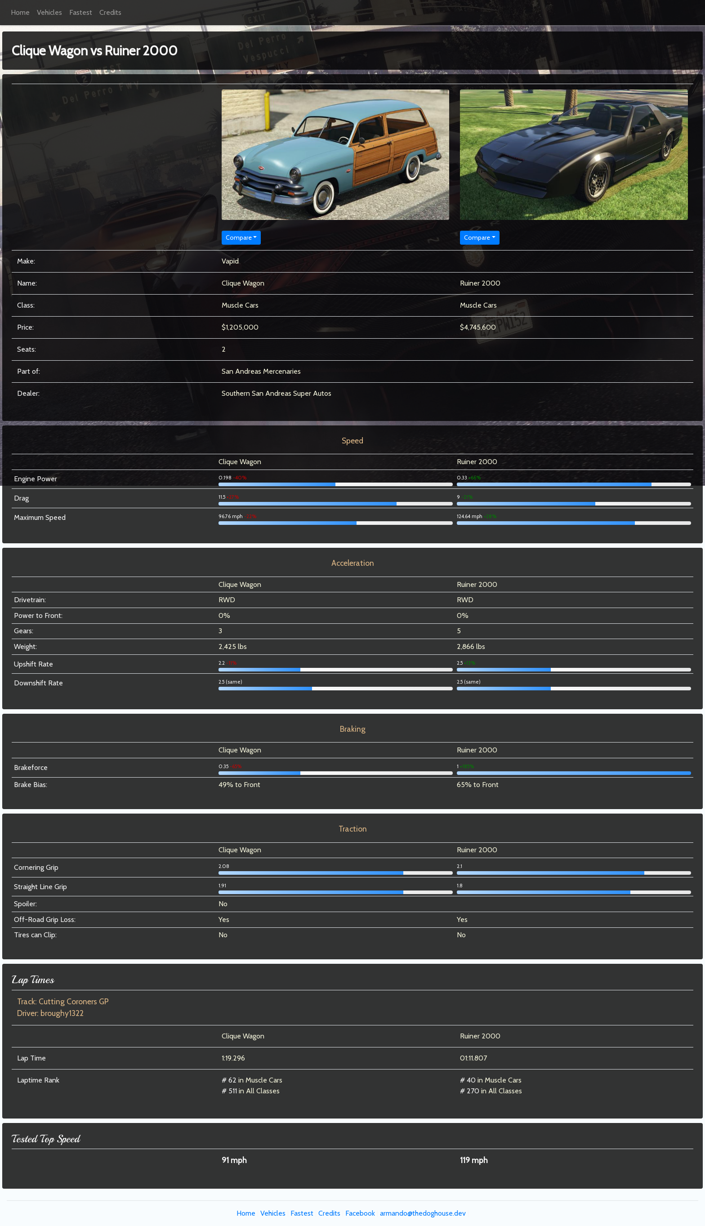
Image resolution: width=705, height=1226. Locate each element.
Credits (110, 12)
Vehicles (49, 12)
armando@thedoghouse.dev (423, 1213)
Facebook (360, 1213)
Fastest (80, 12)
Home (20, 12)
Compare (239, 237)
